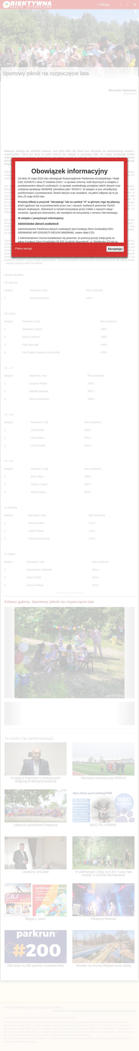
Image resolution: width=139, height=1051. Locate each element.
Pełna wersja (23, 248)
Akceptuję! (115, 248)
